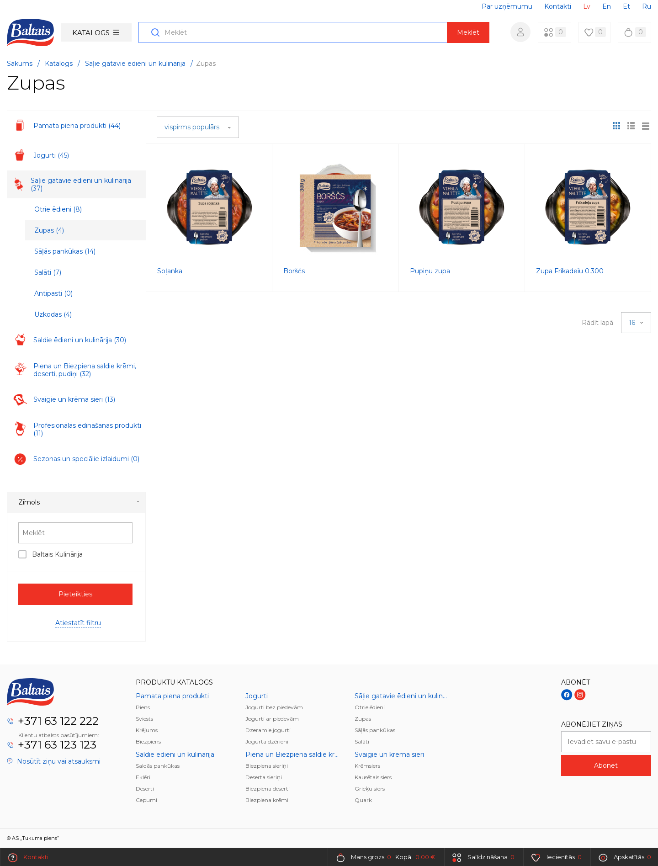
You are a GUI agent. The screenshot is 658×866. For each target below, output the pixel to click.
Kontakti (557, 6)
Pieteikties (75, 594)
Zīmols (79, 502)
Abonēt (606, 765)
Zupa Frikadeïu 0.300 (570, 271)
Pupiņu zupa (430, 271)
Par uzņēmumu (507, 6)
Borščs (294, 271)
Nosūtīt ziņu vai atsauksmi (54, 761)
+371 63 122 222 (58, 721)
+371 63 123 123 (57, 744)
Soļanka (169, 271)
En (606, 6)
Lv (586, 6)
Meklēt (468, 32)
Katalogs (95, 32)
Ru (646, 6)
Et (626, 6)
